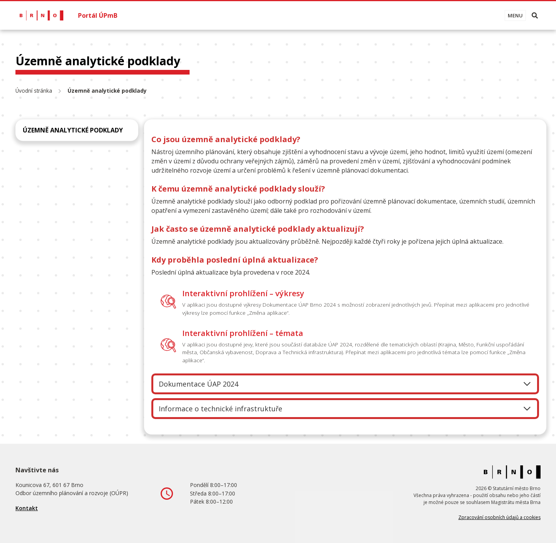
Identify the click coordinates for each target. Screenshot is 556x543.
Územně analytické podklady (73, 130)
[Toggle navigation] (515, 15)
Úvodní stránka (33, 90)
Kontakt (26, 508)
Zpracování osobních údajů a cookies (499, 517)
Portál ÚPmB (97, 15)
